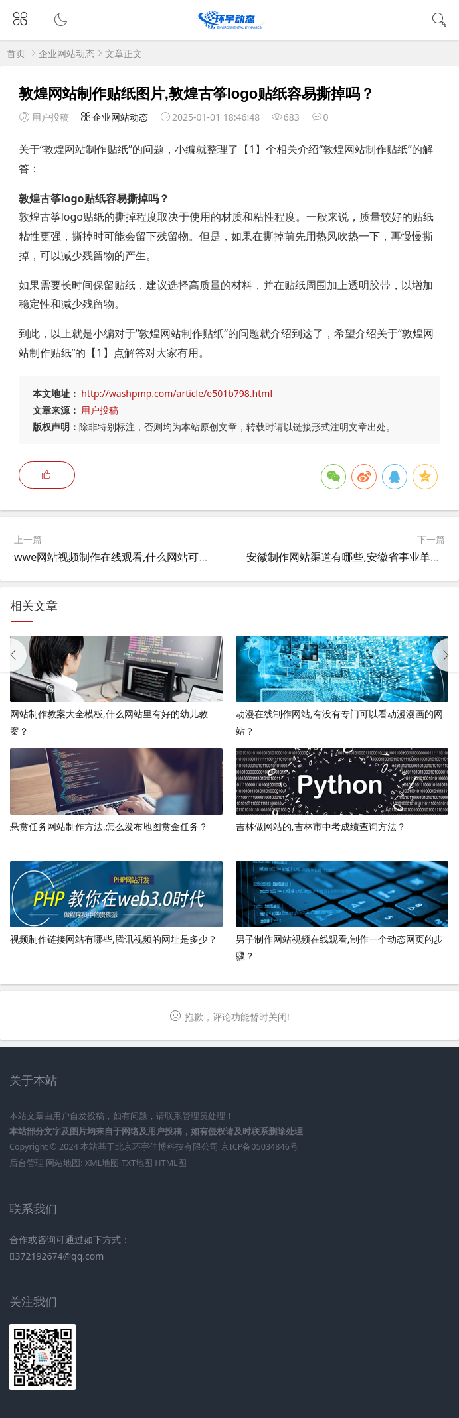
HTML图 (170, 1163)
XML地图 (102, 1163)
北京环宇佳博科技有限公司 (167, 1146)
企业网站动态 (66, 53)
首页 (16, 53)
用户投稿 (99, 410)
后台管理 (26, 1163)
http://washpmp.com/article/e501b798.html (176, 393)
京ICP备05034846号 (259, 1146)
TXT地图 (137, 1163)
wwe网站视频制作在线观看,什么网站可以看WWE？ (135, 557)
